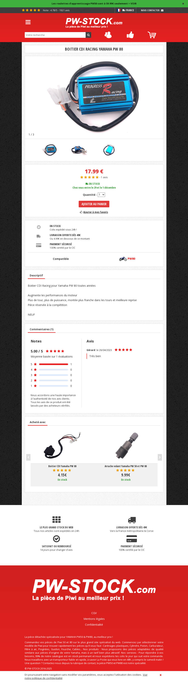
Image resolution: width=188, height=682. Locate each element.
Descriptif (36, 275)
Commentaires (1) (42, 329)
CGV (94, 613)
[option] (94, 97)
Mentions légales (94, 619)
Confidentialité (94, 624)
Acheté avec (38, 422)
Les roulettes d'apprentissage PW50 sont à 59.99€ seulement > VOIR (94, 3)
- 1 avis (103, 177)
